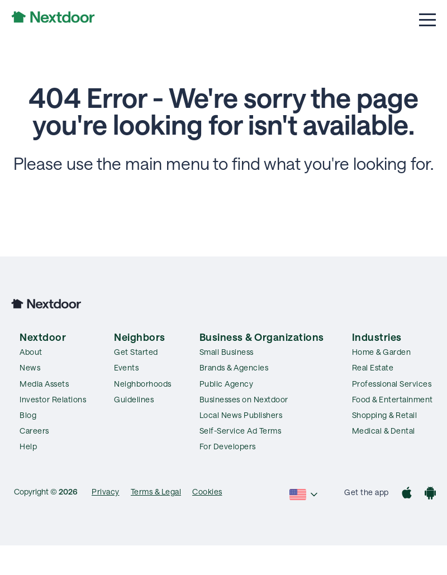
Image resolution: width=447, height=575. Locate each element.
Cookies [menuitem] (207, 491)
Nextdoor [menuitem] (43, 337)
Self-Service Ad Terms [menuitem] (240, 430)
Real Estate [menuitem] (373, 367)
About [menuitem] (31, 352)
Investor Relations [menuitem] (53, 399)
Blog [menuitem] (28, 415)
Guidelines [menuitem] (134, 399)
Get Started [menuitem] (136, 352)
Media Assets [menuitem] (44, 383)
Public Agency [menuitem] (226, 383)
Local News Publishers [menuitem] (241, 415)
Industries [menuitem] (377, 337)
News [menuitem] (30, 367)
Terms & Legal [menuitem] (156, 491)
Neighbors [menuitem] (139, 337)
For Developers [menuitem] (227, 446)
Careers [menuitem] (34, 430)
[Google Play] (430, 494)
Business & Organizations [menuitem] (261, 337)
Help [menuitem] (28, 446)
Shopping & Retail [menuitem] (384, 415)
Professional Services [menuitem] (392, 383)
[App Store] (406, 494)
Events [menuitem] (126, 367)
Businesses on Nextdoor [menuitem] (243, 399)
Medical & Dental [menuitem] (383, 430)
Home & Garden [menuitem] (381, 352)
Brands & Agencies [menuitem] (234, 367)
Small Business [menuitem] (226, 352)
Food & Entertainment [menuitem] (392, 399)
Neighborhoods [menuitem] (143, 383)
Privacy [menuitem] (106, 491)
